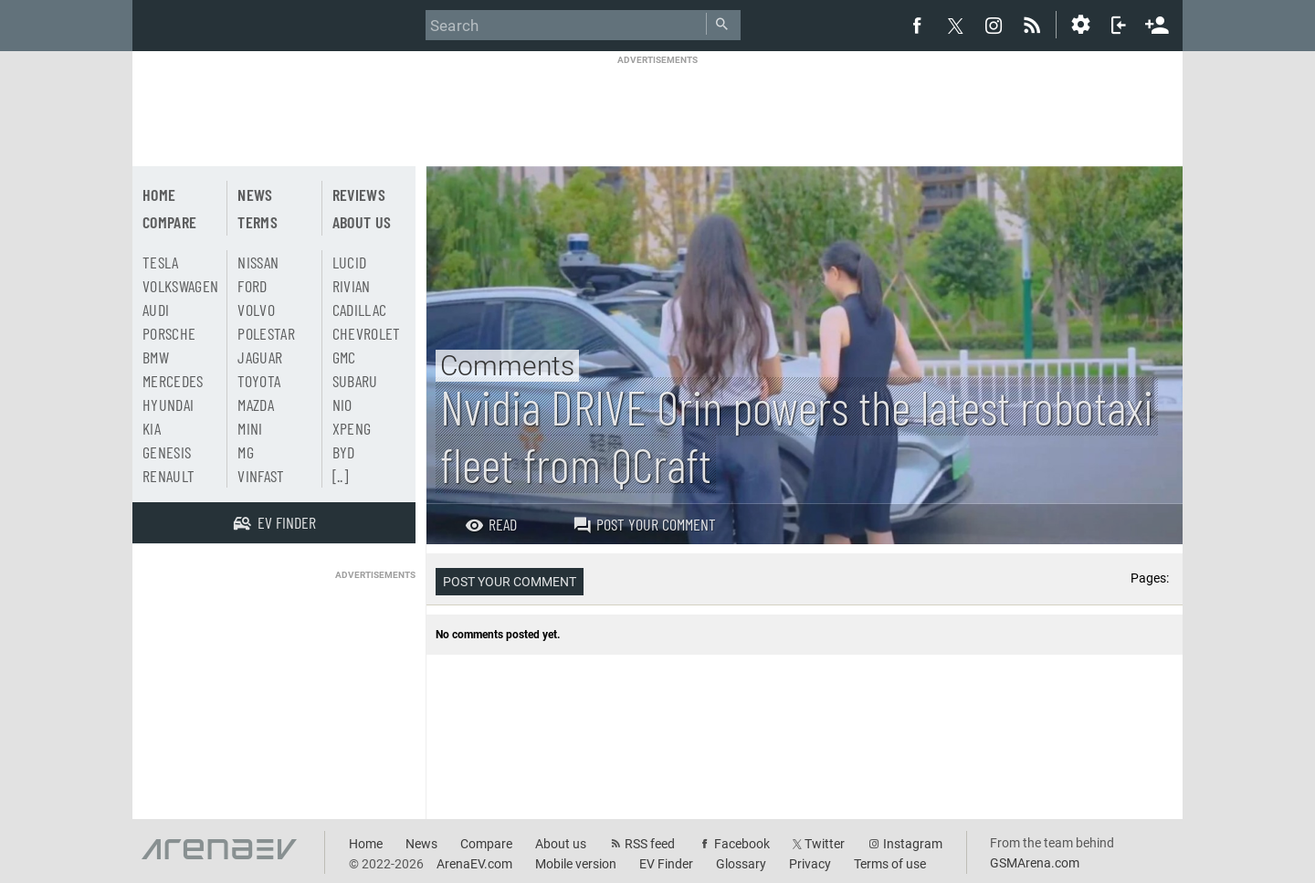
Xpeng (352, 428)
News (254, 194)
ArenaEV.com (474, 864)
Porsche (168, 333)
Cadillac (359, 310)
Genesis (166, 452)
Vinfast (260, 476)
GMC (344, 357)
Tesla (160, 262)
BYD (343, 452)
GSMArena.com (1034, 863)
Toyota (258, 381)
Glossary (741, 864)
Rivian (351, 286)
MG (245, 452)
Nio (342, 404)
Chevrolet (366, 333)
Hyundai (168, 404)
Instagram (912, 843)
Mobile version (575, 864)
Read (491, 524)
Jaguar (259, 357)
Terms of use (890, 864)
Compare (169, 222)
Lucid (349, 262)
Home (158, 194)
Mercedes (173, 381)
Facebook (742, 843)
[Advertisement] (657, 107)
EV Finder (666, 864)
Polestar (266, 333)
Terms (257, 222)
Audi (155, 310)
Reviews (358, 194)
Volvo (256, 310)
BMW (155, 357)
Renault (168, 476)
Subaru (355, 381)
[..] (340, 476)
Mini (249, 428)
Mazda (255, 404)
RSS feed (650, 843)
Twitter (825, 843)
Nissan (258, 262)
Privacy (810, 864)
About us (362, 222)
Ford (252, 286)
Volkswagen (180, 286)
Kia (151, 428)
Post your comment (644, 524)
